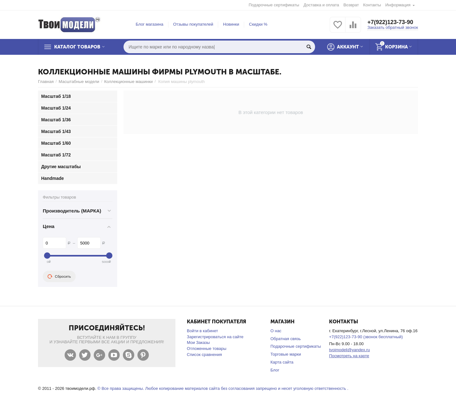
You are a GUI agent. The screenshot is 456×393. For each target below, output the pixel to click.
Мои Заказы (198, 342)
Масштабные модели (79, 81)
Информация (398, 5)
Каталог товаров (77, 46)
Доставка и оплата (321, 5)
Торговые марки (285, 354)
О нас (276, 330)
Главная (46, 81)
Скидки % (258, 24)
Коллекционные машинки (128, 81)
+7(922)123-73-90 (390, 22)
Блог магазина (149, 24)
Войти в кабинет (202, 330)
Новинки (231, 24)
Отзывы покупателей (193, 24)
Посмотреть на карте (349, 355)
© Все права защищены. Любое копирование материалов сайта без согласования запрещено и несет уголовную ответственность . (222, 388)
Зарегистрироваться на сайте (215, 336)
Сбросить (59, 276)
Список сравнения (204, 354)
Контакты (372, 5)
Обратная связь (285, 338)
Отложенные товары (206, 348)
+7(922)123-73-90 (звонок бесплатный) (366, 336)
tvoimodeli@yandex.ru (349, 349)
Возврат (351, 5)
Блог (274, 370)
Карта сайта (282, 362)
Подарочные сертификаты (274, 5)
